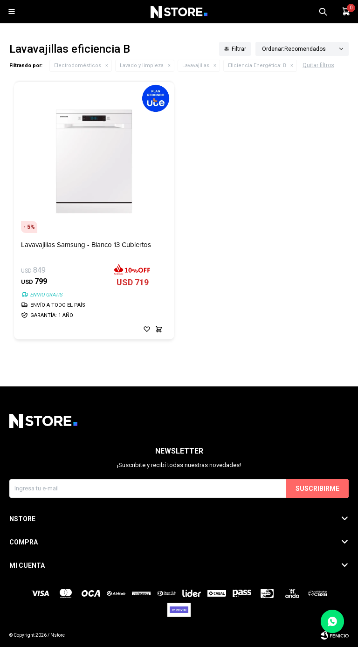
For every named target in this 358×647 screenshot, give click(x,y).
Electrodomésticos (77, 65)
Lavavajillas (195, 65)
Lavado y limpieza (142, 65)
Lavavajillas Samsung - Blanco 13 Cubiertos (86, 245)
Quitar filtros (318, 65)
